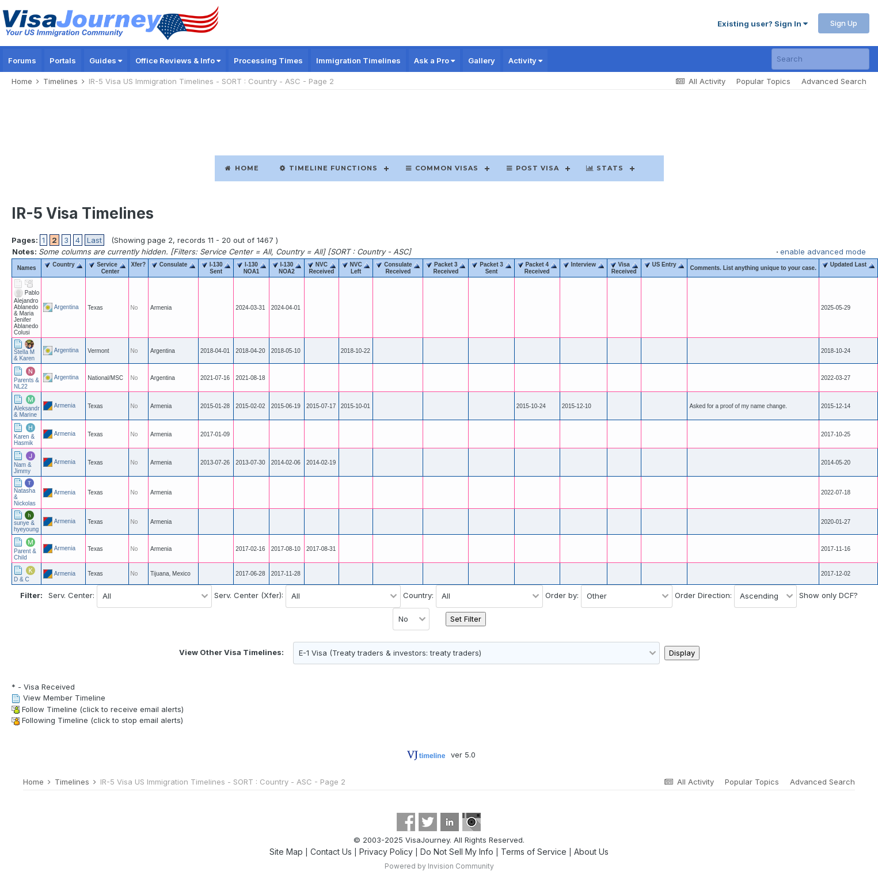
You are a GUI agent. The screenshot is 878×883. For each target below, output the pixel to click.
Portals (63, 60)
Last (94, 240)
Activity (525, 60)
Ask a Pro (434, 60)
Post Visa (532, 168)
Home (242, 168)
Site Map (286, 852)
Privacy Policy (386, 852)
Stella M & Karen (24, 355)
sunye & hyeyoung (26, 526)
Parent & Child (25, 554)
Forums (22, 60)
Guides (105, 60)
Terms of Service (534, 852)
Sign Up (843, 23)
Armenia (64, 405)
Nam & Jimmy (23, 468)
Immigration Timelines (358, 60)
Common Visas (441, 168)
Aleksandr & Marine (26, 411)
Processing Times (268, 60)
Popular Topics (763, 81)
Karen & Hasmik (24, 439)
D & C (21, 579)
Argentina (66, 307)
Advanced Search (833, 81)
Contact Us (331, 852)
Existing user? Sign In (762, 23)
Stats (605, 168)
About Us (591, 852)
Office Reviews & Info (178, 60)
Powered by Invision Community (439, 866)
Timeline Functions (328, 168)
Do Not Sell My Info (456, 852)
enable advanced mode (823, 251)
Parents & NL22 (26, 383)
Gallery (481, 60)
